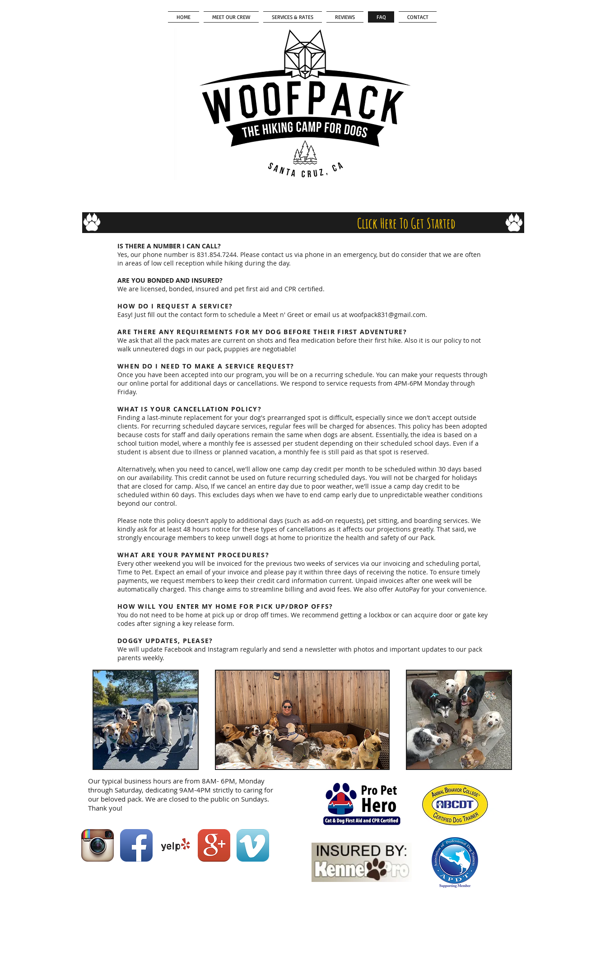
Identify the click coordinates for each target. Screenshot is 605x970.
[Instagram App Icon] (97, 845)
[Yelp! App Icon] (175, 845)
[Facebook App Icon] (136, 845)
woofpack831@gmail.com (387, 314)
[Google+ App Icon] (214, 845)
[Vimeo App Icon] (253, 845)
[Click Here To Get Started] (406, 223)
